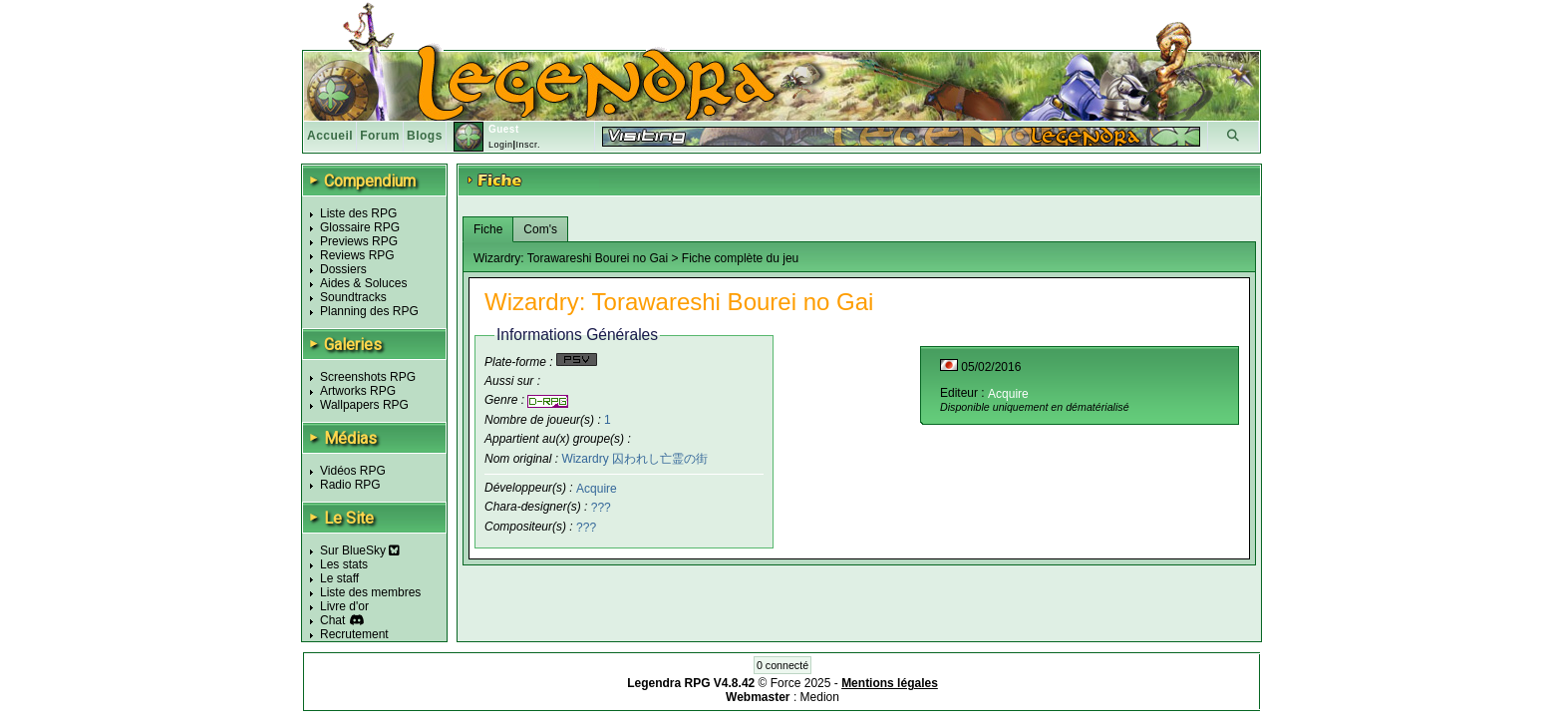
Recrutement (354, 634)
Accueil (330, 136)
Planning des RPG (369, 311)
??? (601, 508)
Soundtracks (353, 297)
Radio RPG (350, 485)
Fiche (487, 229)
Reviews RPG (357, 255)
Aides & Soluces (363, 283)
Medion (819, 697)
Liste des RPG (358, 213)
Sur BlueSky (360, 550)
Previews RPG (359, 241)
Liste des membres (370, 592)
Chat (332, 620)
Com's (540, 229)
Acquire (596, 488)
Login (500, 145)
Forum (380, 136)
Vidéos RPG (353, 471)
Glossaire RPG (360, 227)
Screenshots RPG (368, 377)
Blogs (425, 136)
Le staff (339, 578)
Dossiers (343, 269)
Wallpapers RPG (364, 405)
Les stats (344, 564)
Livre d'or (344, 606)
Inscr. (527, 145)
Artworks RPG (358, 391)
